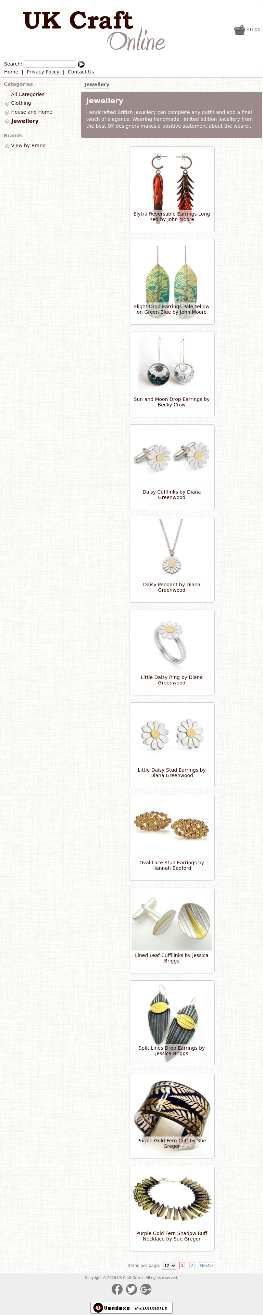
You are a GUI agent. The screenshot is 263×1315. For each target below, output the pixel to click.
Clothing (21, 103)
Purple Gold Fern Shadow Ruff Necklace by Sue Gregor (171, 1236)
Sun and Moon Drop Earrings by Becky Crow (172, 401)
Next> (206, 1265)
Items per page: (144, 1265)
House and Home (31, 112)
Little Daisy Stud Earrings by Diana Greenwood (172, 772)
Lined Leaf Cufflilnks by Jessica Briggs (171, 958)
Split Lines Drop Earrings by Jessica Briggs (172, 1050)
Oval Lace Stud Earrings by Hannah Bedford (171, 865)
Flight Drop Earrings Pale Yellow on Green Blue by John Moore (171, 309)
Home (11, 71)
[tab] (7, 103)
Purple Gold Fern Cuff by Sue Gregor (171, 1143)
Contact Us (81, 71)
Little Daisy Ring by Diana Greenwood (172, 679)
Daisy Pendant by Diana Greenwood (171, 587)
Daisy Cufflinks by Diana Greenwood (171, 494)
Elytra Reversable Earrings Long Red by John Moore (172, 216)
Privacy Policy (43, 71)
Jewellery (24, 121)
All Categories (27, 94)
